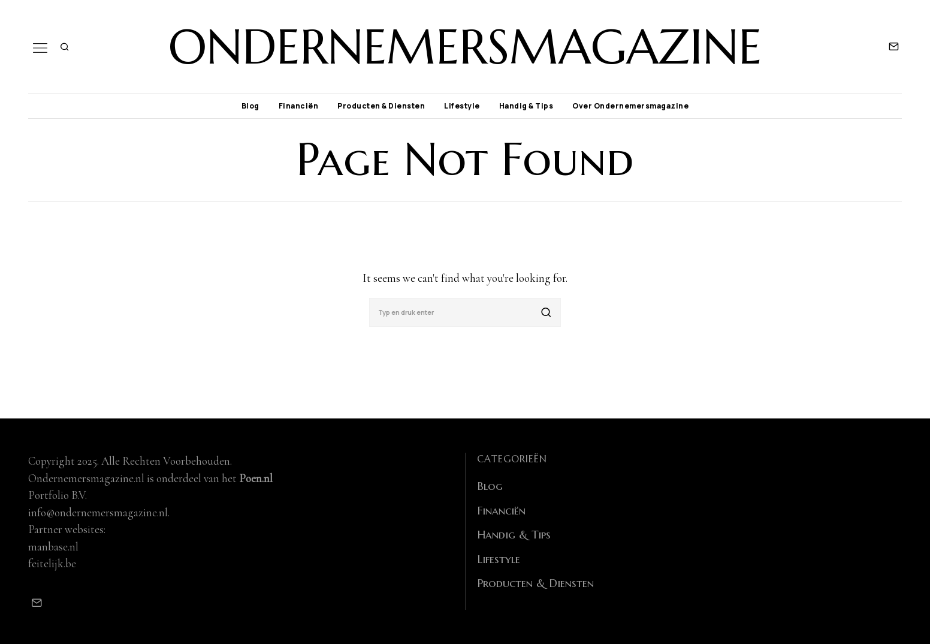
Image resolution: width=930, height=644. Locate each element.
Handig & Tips (526, 106)
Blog (250, 106)
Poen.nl (256, 478)
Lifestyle (462, 106)
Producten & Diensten (381, 106)
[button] (546, 312)
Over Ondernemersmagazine (630, 106)
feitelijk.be (52, 563)
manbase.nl (53, 546)
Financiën (299, 106)
